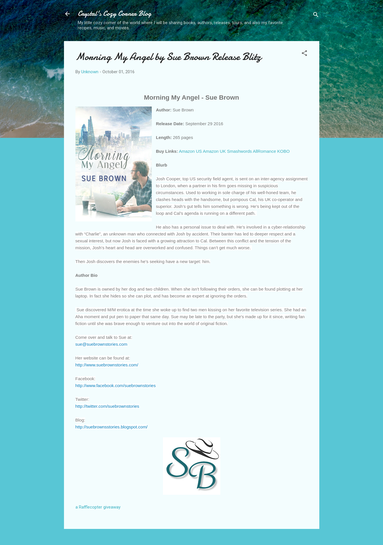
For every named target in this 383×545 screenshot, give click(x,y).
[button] (304, 54)
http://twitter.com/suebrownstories (107, 406)
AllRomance (264, 151)
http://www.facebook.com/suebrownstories (115, 385)
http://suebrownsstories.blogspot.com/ (111, 426)
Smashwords (239, 151)
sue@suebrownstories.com (101, 344)
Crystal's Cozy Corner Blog (114, 13)
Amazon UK (214, 151)
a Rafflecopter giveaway (97, 507)
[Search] (315, 15)
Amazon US (190, 151)
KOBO (283, 151)
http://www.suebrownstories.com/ (106, 364)
